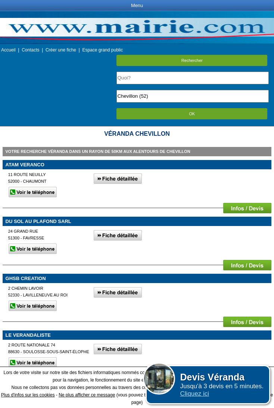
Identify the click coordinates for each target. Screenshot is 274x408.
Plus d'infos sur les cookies (28, 395)
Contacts (30, 50)
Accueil (8, 50)
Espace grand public (102, 50)
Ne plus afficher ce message (87, 395)
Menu (137, 5)
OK (192, 114)
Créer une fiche (61, 50)
